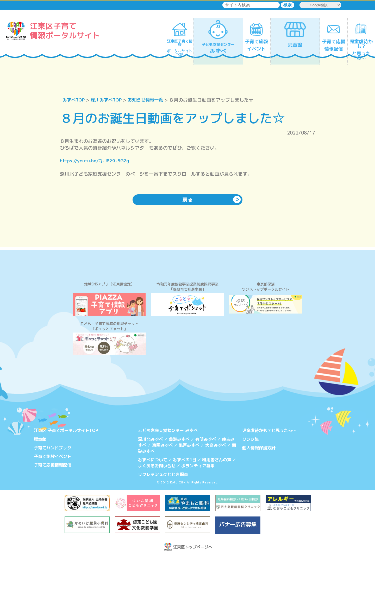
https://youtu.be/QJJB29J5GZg (96, 161)
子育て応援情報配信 (52, 508)
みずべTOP (74, 100)
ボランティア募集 (198, 509)
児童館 (40, 483)
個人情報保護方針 (259, 491)
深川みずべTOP (108, 100)
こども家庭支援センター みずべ (168, 474)
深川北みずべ (150, 483)
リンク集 (250, 483)
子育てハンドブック (52, 491)
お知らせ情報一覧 (150, 100)
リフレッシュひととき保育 (163, 517)
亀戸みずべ (189, 489)
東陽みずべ (162, 489)
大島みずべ (215, 489)
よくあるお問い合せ (157, 509)
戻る (187, 200)
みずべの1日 (184, 503)
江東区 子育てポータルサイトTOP (66, 474)
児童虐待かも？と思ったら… (269, 474)
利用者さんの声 (216, 503)
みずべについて (152, 503)
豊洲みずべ (179, 483)
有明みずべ (205, 483)
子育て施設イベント (52, 500)
